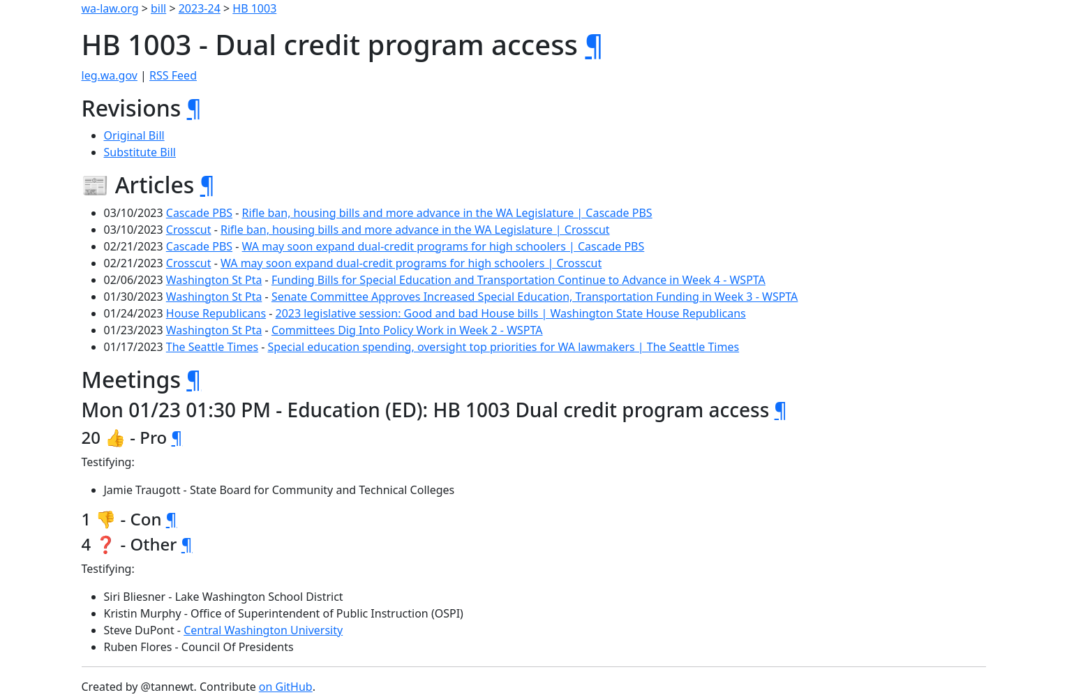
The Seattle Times (212, 346)
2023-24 (200, 8)
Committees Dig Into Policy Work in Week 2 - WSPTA (407, 330)
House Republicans (216, 313)
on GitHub (286, 686)
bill (158, 8)
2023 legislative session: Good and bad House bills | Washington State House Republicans (511, 313)
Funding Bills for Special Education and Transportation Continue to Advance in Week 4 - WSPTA (518, 279)
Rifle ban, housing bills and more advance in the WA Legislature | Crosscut (415, 229)
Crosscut (188, 229)
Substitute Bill (140, 152)
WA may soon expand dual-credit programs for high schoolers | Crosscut (411, 263)
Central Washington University (263, 630)
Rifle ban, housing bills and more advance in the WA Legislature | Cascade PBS (447, 213)
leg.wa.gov (109, 75)
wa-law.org (110, 8)
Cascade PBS (199, 213)
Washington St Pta (214, 279)
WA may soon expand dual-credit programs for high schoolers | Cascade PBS (443, 246)
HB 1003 (254, 8)
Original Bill (134, 135)
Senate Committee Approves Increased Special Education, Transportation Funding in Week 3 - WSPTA (534, 296)
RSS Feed (173, 75)
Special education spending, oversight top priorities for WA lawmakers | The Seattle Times (504, 346)
